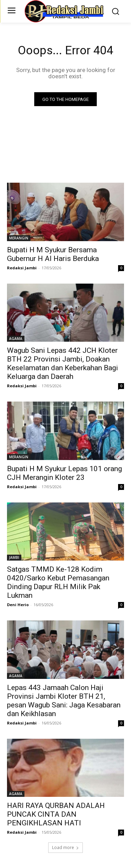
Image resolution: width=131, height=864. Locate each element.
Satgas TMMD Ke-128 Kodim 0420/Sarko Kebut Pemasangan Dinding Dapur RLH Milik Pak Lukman (58, 582)
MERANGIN (18, 238)
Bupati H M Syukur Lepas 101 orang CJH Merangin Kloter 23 (64, 473)
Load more (65, 847)
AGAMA (15, 338)
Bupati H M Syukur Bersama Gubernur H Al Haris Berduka (53, 254)
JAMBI (14, 557)
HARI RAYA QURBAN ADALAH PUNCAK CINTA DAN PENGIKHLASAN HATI (56, 814)
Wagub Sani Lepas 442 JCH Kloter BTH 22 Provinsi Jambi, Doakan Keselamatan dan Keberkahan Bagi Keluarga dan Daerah (62, 363)
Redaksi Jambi (22, 267)
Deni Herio (18, 604)
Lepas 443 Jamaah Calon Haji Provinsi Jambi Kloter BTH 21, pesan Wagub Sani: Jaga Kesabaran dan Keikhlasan (64, 700)
